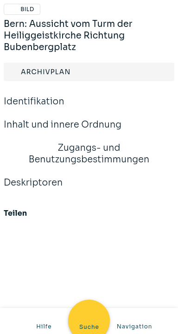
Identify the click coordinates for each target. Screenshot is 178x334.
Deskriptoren (33, 188)
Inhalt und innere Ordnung (62, 130)
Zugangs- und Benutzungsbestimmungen (89, 159)
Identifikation (34, 107)
